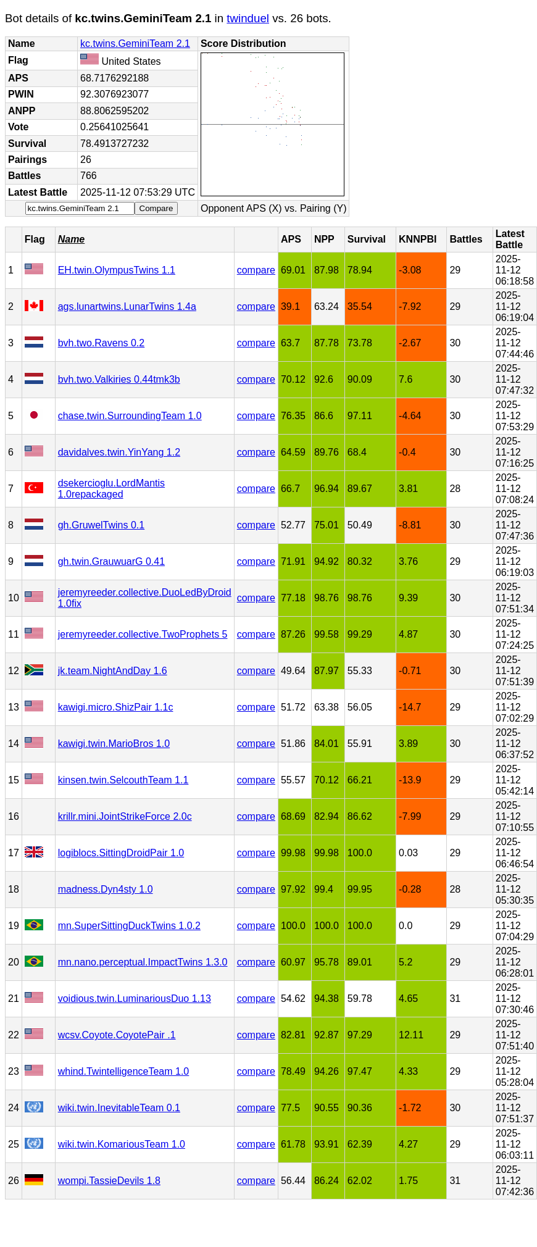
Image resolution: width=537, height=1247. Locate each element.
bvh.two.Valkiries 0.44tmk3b (119, 379)
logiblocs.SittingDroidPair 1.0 (121, 853)
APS (291, 239)
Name (71, 239)
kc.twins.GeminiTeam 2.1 (135, 43)
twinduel (248, 18)
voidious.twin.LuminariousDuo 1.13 (134, 998)
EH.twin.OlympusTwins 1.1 (116, 270)
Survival (367, 239)
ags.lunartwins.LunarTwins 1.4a (127, 306)
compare (256, 270)
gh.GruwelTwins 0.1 (101, 525)
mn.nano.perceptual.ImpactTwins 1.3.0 (143, 962)
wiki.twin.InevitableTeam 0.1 (119, 1108)
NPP (324, 239)
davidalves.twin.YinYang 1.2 (119, 452)
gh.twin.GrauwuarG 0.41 (111, 561)
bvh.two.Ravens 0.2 (101, 343)
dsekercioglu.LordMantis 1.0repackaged (111, 488)
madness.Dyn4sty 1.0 (105, 889)
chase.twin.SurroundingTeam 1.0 (130, 416)
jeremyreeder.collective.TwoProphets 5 (143, 634)
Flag (35, 239)
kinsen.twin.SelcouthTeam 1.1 (123, 780)
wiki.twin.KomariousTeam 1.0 (121, 1144)
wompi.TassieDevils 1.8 (109, 1180)
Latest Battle (510, 239)
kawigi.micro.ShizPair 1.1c (115, 707)
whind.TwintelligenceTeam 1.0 (123, 1071)
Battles (465, 239)
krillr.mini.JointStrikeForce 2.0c (125, 816)
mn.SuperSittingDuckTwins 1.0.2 (129, 925)
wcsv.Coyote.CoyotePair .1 (117, 1035)
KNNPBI (417, 239)
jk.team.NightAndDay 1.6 (112, 670)
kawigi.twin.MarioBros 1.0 (114, 743)
